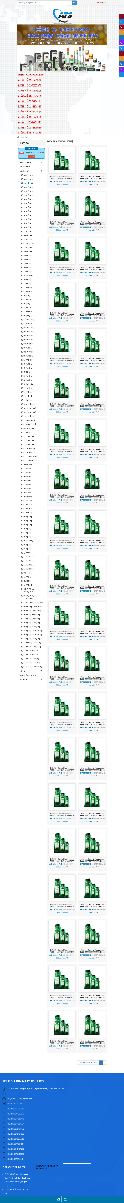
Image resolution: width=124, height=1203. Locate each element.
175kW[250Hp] (28, 195)
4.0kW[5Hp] (27, 577)
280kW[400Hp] (28, 175)
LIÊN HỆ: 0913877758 (16, 1139)
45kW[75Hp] (27, 529)
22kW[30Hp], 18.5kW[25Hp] (32, 631)
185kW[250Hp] (28, 211)
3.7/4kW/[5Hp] (28, 432)
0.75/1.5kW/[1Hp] (29, 452)
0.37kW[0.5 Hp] (28, 569)
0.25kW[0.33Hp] (28, 565)
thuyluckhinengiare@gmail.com (20, 1099)
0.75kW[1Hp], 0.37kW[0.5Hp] (32, 667)
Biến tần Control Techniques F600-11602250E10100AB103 (62, 178)
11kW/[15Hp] (27, 388)
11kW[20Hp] (27, 549)
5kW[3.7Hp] (27, 480)
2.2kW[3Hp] (27, 300)
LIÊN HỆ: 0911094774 (16, 1124)
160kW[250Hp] (28, 227)
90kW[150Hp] (27, 517)
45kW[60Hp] (27, 259)
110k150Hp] (27, 573)
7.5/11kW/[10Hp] (29, 420)
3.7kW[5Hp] (27, 484)
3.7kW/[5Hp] (27, 396)
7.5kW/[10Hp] (28, 392)
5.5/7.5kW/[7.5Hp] (29, 424)
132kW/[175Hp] (28, 352)
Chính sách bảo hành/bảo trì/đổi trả (17, 1191)
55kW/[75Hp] (27, 364)
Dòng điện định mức (28, 675)
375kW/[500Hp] (28, 320)
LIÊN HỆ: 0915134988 (16, 1134)
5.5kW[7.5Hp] (27, 292)
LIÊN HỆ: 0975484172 (16, 1129)
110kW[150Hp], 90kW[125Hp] (33, 603)
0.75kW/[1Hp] (28, 400)
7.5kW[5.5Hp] (27, 468)
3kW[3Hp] (26, 316)
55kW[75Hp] (27, 255)
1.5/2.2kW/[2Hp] (28, 444)
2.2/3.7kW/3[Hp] (28, 440)
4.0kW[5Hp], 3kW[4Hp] (30, 651)
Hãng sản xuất (26, 162)
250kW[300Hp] (28, 179)
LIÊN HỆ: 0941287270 (16, 1114)
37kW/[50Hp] (27, 324)
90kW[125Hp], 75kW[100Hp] (32, 607)
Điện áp (23, 671)
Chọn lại (31, 156)
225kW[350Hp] (28, 207)
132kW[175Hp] (28, 239)
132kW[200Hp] (28, 247)
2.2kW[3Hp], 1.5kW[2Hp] (31, 659)
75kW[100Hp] (27, 251)
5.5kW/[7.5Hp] (28, 360)
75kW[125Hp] (27, 521)
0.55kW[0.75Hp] (28, 557)
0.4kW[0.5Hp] (27, 509)
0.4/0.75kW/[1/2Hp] (30, 456)
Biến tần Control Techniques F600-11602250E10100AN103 (92, 178)
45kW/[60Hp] (27, 368)
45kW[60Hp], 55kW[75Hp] (31, 615)
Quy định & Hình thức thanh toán (17, 1178)
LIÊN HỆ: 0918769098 (16, 1154)
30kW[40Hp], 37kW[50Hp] (31, 623)
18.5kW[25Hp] (28, 276)
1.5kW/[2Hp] (27, 585)
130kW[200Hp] (28, 219)
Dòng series (25, 167)
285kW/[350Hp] (28, 332)
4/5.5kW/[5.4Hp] (28, 428)
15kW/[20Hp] (27, 348)
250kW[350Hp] (28, 187)
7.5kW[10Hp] (27, 288)
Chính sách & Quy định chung (16, 1174)
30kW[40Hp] (27, 267)
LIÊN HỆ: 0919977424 (16, 1159)
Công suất (24, 171)
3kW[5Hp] (26, 304)
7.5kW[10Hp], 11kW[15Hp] (32, 643)
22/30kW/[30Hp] (29, 404)
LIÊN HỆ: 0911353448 (16, 1119)
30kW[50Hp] (27, 537)
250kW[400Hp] (28, 203)
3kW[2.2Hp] (27, 488)
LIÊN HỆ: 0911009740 (16, 1109)
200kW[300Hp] (28, 223)
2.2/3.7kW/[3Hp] (28, 436)
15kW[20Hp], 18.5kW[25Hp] (32, 635)
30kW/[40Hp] (27, 376)
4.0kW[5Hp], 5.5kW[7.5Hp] (32, 647)
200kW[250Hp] (28, 183)
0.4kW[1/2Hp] (28, 513)
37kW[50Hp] (27, 263)
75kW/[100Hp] (28, 356)
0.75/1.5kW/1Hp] (29, 448)
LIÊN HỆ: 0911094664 (16, 1144)
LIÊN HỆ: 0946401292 (16, 1149)
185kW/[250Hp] (28, 340)
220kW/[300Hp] (28, 336)
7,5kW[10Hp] (27, 553)
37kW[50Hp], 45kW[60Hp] (31, 619)
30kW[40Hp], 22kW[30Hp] (31, 627)
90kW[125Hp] (27, 235)
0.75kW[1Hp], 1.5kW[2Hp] (31, 663)
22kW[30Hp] (27, 271)
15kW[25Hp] (27, 545)
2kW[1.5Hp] (27, 493)
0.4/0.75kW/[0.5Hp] (30, 460)
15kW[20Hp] (27, 280)
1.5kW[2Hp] (27, 308)
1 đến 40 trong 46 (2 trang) (87, 1062)
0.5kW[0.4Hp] (27, 505)
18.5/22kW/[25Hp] (29, 408)
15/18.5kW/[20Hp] (29, 412)
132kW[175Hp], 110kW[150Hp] (28, 597)
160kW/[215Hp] (28, 344)
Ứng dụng (24, 680)
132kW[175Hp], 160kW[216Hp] (28, 590)
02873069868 (13, 1094)
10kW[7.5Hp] (27, 464)
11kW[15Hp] (27, 284)
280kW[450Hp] (28, 199)
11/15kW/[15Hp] (29, 416)
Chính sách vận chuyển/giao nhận (16, 1184)
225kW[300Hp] (28, 191)
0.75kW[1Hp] (27, 501)
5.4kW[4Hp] (27, 472)
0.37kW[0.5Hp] (28, 561)
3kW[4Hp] (26, 581)
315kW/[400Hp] (28, 328)
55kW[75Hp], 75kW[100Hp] (32, 611)
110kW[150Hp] (28, 231)
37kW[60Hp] (27, 533)
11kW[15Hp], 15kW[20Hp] (31, 639)
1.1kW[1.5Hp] (27, 312)
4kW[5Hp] (26, 296)
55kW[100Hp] (27, 525)
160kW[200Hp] (28, 215)
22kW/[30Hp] (27, 380)
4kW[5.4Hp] (27, 476)
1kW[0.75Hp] (27, 497)
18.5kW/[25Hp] (28, 384)
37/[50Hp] (26, 372)
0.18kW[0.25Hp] (28, 243)
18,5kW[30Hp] (28, 541)
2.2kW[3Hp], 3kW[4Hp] (30, 655)
